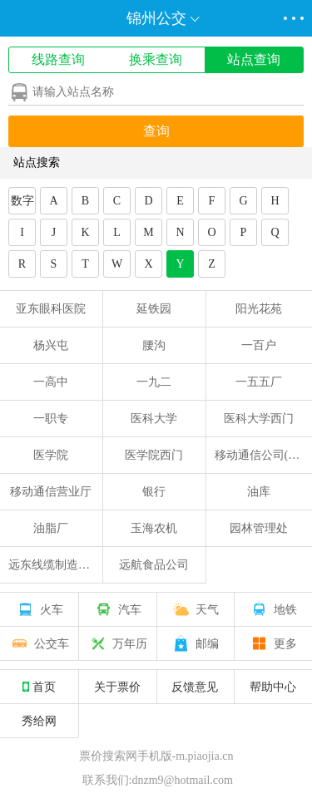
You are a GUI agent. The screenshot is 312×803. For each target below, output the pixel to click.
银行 (154, 491)
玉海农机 (154, 528)
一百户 (258, 345)
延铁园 (153, 309)
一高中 (50, 382)
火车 (39, 609)
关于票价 (117, 686)
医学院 (50, 455)
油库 (258, 491)
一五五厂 (258, 382)
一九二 (153, 382)
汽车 (117, 609)
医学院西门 (154, 455)
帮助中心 (273, 686)
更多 (273, 643)
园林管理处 (259, 528)
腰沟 (154, 345)
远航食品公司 (154, 565)
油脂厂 (50, 528)
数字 (22, 201)
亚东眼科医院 (51, 309)
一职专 (50, 418)
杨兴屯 (50, 345)
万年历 (117, 643)
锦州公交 (156, 18)
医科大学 (154, 418)
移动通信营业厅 (51, 491)
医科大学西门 (259, 418)
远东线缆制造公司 (55, 565)
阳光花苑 (258, 309)
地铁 (273, 609)
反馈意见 (194, 686)
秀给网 (39, 720)
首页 (39, 686)
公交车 (39, 643)
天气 (195, 609)
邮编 (195, 643)
